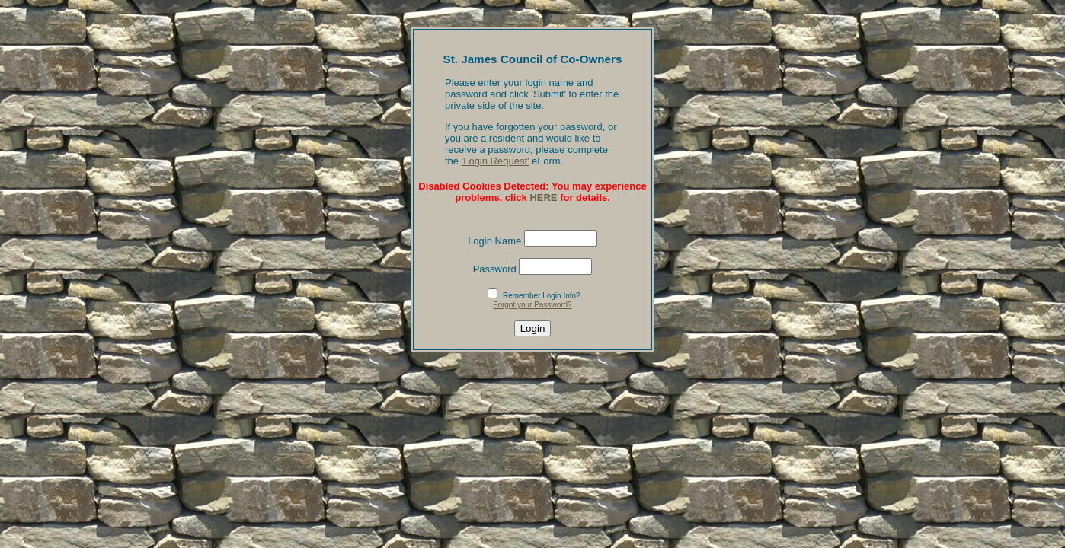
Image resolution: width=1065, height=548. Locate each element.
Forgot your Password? (532, 305)
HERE (543, 197)
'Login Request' (495, 161)
